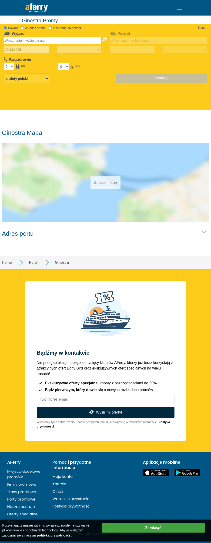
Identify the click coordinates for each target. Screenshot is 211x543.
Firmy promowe (21, 484)
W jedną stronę (35, 28)
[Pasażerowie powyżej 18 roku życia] (9, 66)
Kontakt (59, 484)
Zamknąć (153, 528)
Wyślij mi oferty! (105, 412)
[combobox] (52, 40)
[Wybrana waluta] (27, 78)
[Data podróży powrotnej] (132, 49)
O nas (57, 491)
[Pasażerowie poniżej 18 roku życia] (63, 66)
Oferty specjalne (22, 514)
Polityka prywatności (71, 506)
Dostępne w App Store (156, 472)
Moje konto (62, 476)
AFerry (14, 462)
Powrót (13, 28)
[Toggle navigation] (179, 8)
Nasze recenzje (21, 506)
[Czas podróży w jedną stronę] (79, 50)
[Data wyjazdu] (27, 49)
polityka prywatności (53, 535)
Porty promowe (21, 499)
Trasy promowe (21, 492)
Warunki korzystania (71, 498)
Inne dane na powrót (67, 28)
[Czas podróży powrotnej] (184, 50)
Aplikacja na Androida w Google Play (187, 472)
